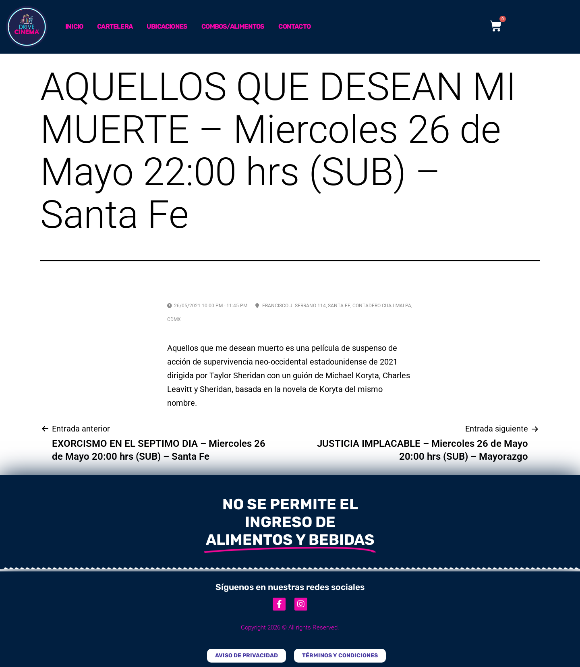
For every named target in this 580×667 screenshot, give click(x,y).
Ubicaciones (167, 26)
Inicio (74, 26)
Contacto (294, 26)
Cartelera (115, 26)
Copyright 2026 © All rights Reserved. (290, 627)
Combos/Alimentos (232, 26)
